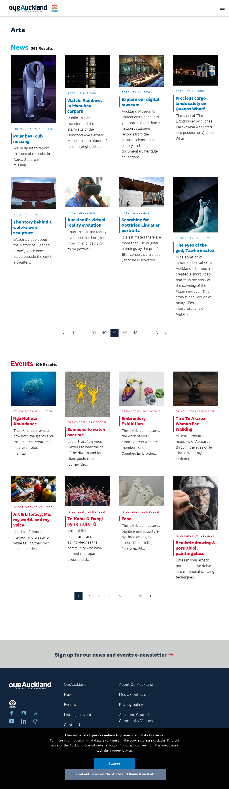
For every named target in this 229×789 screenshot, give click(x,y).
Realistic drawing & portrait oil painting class (195, 548)
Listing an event (77, 714)
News (68, 694)
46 (155, 332)
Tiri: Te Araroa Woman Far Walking (190, 424)
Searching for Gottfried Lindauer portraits (140, 225)
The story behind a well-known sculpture (32, 227)
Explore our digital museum (140, 102)
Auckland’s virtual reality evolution (86, 222)
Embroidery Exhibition (133, 421)
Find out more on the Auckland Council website (116, 774)
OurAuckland (75, 684)
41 (114, 332)
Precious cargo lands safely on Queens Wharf (191, 103)
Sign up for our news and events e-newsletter (114, 655)
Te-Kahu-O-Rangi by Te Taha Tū (85, 521)
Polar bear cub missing (28, 138)
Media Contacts (132, 694)
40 (104, 332)
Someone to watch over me (86, 432)
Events (70, 704)
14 (140, 595)
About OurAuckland (136, 684)
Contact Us (73, 724)
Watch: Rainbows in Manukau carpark (85, 106)
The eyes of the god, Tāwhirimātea (195, 247)
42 (125, 332)
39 (94, 332)
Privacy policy (131, 704)
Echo (126, 518)
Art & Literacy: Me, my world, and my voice (32, 520)
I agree (114, 763)
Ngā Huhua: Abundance (25, 421)
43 (135, 332)
